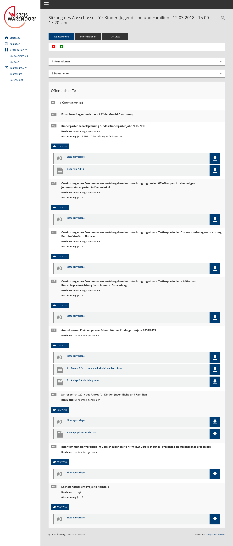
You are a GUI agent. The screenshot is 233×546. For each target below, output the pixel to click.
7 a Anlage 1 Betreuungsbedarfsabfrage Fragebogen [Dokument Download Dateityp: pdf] (95, 368)
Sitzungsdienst (214, 534)
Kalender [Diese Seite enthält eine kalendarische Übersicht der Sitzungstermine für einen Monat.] (12, 43)
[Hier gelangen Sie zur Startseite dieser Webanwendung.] (20, 17)
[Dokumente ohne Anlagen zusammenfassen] (61, 47)
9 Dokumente (60, 73)
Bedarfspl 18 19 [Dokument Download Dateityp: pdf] (75, 169)
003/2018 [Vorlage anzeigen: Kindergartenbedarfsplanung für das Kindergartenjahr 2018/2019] (62, 146)
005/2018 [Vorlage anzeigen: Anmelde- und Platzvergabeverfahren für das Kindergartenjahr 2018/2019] (62, 345)
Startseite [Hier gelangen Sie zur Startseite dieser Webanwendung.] (13, 37)
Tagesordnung (61, 36)
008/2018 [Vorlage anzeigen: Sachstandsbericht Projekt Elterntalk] (62, 507)
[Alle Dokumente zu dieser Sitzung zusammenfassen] (53, 47)
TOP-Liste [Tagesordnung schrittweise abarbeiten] (115, 36)
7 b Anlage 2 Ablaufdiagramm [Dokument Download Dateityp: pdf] (83, 380)
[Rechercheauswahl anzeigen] (222, 18)
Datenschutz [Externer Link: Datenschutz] (16, 79)
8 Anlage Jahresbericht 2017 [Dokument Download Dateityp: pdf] (82, 432)
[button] (20, 50)
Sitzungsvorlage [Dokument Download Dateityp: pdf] (76, 157)
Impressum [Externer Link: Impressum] (16, 73)
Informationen (88, 36)
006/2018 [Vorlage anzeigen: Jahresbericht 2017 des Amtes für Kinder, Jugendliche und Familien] (62, 409)
